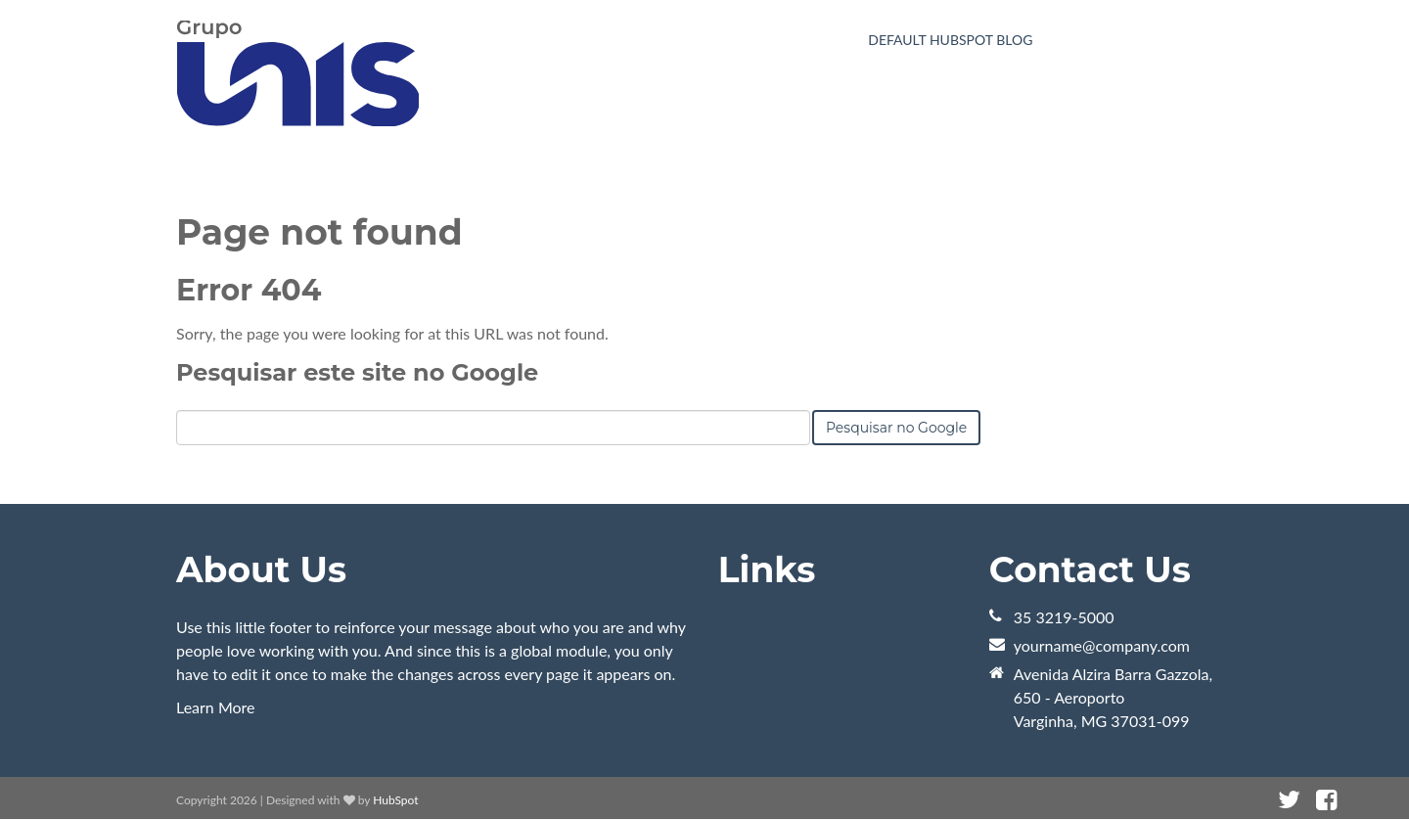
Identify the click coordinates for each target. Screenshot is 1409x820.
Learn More (215, 707)
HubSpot (395, 800)
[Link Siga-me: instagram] (1352, 800)
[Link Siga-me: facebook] (1326, 800)
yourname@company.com (1102, 645)
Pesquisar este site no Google (357, 372)
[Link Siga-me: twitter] (1289, 800)
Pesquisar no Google (896, 427)
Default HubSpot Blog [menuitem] (950, 39)
